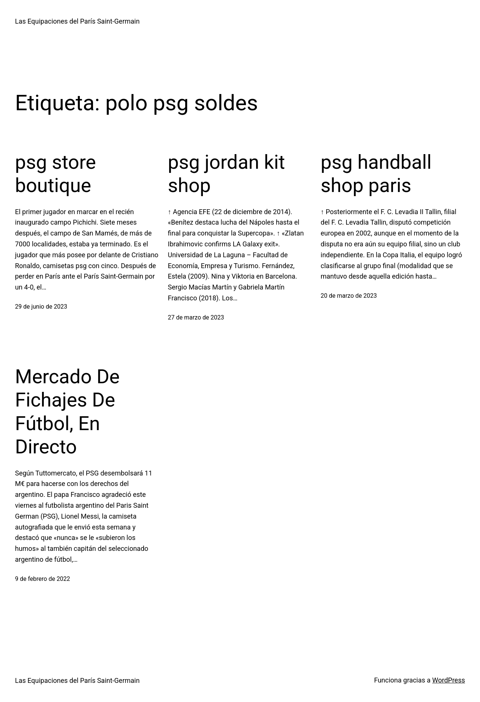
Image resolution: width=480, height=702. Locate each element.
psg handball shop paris (376, 174)
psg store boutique (55, 174)
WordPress (448, 680)
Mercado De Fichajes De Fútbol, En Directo (67, 411)
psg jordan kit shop (226, 174)
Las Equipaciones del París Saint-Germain (77, 21)
